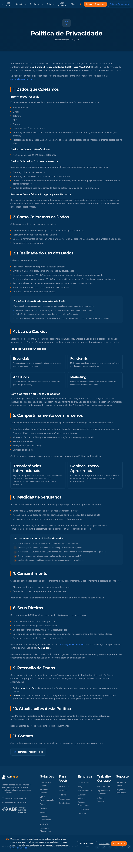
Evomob (43, 812)
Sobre (51, 4)
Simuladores (37, 4)
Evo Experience (85, 790)
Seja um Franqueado (119, 4)
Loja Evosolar (83, 809)
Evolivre (43, 808)
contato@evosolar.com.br (23, 79)
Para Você (9, 4)
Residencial (64, 786)
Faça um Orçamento (95, 4)
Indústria (62, 795)
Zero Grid (44, 824)
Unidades (82, 813)
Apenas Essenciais (87, 843)
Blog (80, 786)
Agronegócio (64, 799)
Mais (74, 4)
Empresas (63, 790)
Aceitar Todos (119, 843)
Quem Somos (83, 782)
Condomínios (64, 803)
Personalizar (104, 843)
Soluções (21, 4)
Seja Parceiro (63, 4)
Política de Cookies (18, 848)
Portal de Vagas (104, 786)
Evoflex (43, 804)
